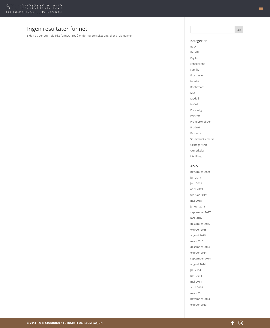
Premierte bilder (200, 121)
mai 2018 (196, 200)
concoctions (197, 64)
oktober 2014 (198, 252)
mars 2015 (196, 241)
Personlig (196, 110)
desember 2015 (200, 223)
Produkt (195, 127)
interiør (195, 81)
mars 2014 (196, 293)
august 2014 (198, 264)
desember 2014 (200, 247)
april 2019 (196, 189)
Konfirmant (197, 87)
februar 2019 (198, 195)
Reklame (195, 133)
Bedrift (194, 52)
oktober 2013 (198, 304)
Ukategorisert (198, 145)
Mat (192, 92)
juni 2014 (196, 275)
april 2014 (196, 287)
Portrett (195, 116)
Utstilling (196, 156)
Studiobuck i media (202, 139)
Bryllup (194, 58)
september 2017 (200, 212)
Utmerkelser (198, 150)
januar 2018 (197, 206)
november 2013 (200, 299)
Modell (194, 98)
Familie (194, 69)
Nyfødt (194, 104)
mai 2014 (196, 281)
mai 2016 (196, 218)
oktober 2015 (198, 229)
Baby (193, 46)
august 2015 (198, 235)
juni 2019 (196, 183)
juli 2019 (195, 177)
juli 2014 (195, 270)
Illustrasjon (197, 75)
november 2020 (200, 171)
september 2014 (200, 258)
